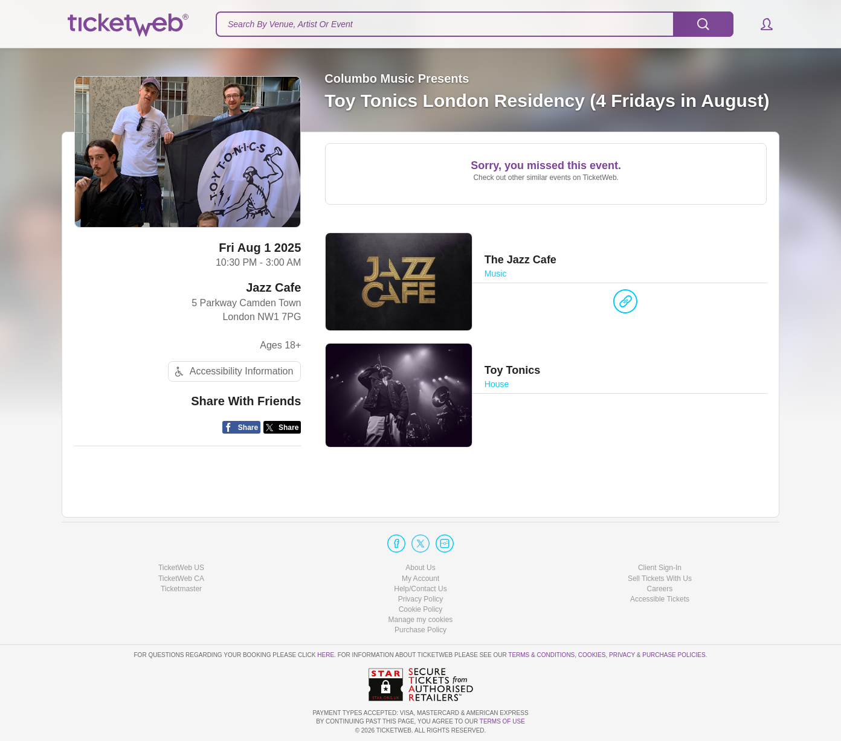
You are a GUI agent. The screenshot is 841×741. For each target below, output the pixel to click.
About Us (420, 567)
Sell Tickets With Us (660, 578)
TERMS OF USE (502, 721)
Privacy (622, 655)
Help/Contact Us (420, 589)
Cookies (592, 655)
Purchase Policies (673, 655)
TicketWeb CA (181, 578)
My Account (420, 578)
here (325, 655)
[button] (761, 24)
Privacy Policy (420, 599)
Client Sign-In (660, 567)
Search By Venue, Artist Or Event (290, 24)
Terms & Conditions (541, 655)
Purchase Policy (420, 630)
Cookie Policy (421, 609)
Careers (660, 589)
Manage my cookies (420, 619)
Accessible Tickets (659, 599)
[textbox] (474, 24)
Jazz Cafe (273, 287)
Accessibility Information (233, 371)
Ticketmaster (181, 589)
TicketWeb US (181, 567)
